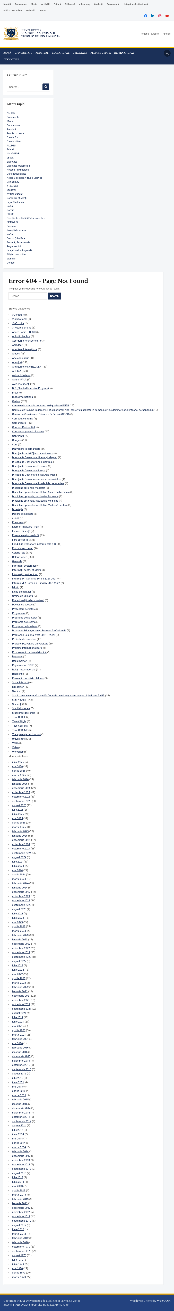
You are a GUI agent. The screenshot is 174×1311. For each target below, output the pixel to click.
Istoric (15, 587)
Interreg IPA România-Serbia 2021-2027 (34, 578)
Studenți (98, 4)
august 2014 (19, 1125)
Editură (57, 4)
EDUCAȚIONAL (60, 53)
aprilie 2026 (18, 770)
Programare (18, 613)
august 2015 (19, 1073)
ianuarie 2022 (20, 991)
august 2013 (19, 1173)
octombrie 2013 (21, 1164)
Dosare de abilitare (22, 513)
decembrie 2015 (21, 1056)
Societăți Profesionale (18, 242)
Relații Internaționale (23, 669)
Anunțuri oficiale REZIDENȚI (28, 366)
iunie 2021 (18, 1021)
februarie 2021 (20, 1039)
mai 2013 (17, 1186)
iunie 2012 (18, 1229)
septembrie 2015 (21, 1069)
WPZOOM (164, 1300)
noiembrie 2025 (21, 792)
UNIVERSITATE (23, 53)
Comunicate (13, 125)
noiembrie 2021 (21, 1000)
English (155, 33)
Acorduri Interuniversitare (26, 340)
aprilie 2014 (18, 1142)
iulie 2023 (17, 913)
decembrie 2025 (21, 788)
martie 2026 (19, 775)
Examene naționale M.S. (25, 535)
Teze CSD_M (19, 721)
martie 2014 (19, 1147)
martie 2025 (19, 827)
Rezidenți (17, 673)
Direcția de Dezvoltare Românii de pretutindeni (38, 483)
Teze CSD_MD (20, 725)
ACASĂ (7, 53)
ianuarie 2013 (20, 1203)
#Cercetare (18, 314)
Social (10, 206)
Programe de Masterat (24, 626)
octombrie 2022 (21, 952)
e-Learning (84, 4)
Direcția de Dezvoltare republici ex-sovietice (36, 479)
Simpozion (18, 686)
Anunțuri (11, 129)
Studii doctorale (21, 708)
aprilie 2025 (18, 822)
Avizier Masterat (21, 375)
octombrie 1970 (21, 1246)
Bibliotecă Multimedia (18, 165)
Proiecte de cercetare (24, 639)
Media (34, 4)
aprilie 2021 (18, 1030)
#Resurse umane (21, 327)
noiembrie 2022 (21, 948)
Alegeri (16, 353)
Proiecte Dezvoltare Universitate (30, 643)
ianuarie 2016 (20, 1052)
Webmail (30, 10)
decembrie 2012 (21, 1207)
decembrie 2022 (21, 943)
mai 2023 (17, 922)
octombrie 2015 (21, 1064)
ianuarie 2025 (20, 835)
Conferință (18, 435)
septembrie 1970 (21, 1251)
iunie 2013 (18, 1181)
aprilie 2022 (18, 978)
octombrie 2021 (21, 1004)
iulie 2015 (17, 1078)
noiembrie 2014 (21, 1112)
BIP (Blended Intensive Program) (30, 388)
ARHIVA (16, 370)
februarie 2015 (20, 1099)
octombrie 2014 (21, 1116)
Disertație (17, 509)
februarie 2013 (20, 1199)
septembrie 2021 (21, 1008)
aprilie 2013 (18, 1190)
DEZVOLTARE (11, 59)
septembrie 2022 (21, 956)
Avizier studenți (15, 194)
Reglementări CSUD (23, 665)
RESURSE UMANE (100, 53)
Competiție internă (22, 418)
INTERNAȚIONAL (124, 53)
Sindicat (16, 691)
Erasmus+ (12, 226)
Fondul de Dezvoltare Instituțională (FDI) (34, 544)
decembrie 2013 (21, 1155)
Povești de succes (16, 230)
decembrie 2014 (21, 1108)
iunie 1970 (18, 1264)
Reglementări (113, 4)
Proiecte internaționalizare (27, 647)
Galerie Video (19, 557)
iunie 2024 (18, 865)
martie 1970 (19, 1277)
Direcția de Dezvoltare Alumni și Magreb (34, 457)
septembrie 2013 (21, 1168)
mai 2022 (17, 974)
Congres (17, 440)
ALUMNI (45, 4)
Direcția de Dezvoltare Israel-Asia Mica (33, 474)
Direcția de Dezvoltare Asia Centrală (32, 461)
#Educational (19, 319)
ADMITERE (42, 53)
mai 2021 (17, 1026)
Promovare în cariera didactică (29, 652)
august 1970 (19, 1255)
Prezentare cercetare (24, 609)
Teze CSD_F (18, 717)
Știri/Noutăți (19, 699)
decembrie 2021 (21, 995)
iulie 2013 (17, 1177)
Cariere (16, 401)
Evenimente (21, 4)
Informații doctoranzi (24, 565)
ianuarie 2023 (20, 939)
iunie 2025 (18, 814)
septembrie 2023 (21, 904)
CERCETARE (80, 53)
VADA (10, 234)
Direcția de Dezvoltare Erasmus (29, 466)
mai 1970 (17, 1268)
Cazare (10, 210)
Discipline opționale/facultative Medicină (35, 500)
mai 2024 (17, 870)
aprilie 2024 (18, 874)
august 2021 (19, 1013)
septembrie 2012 (21, 1220)
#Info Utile (18, 323)
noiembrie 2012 (21, 1212)
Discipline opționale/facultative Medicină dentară (39, 505)
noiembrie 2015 (21, 1060)
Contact (43, 10)
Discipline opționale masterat (28, 487)
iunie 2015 (18, 1082)
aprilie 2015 (18, 1090)
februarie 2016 (20, 1047)
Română (144, 33)
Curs (14, 444)
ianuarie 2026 (20, 783)
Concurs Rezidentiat (23, 427)
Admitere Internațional (24, 349)
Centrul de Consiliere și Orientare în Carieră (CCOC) (40, 414)
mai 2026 (17, 766)
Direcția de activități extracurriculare (32, 453)
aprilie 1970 (18, 1272)
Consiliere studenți (17, 198)
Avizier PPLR (19, 379)
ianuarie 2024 (20, 887)
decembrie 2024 (21, 839)
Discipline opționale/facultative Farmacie (35, 496)
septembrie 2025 (21, 801)
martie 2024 (19, 879)
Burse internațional (22, 396)
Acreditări (17, 345)
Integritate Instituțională (136, 4)
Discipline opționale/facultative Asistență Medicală (40, 492)
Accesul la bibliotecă (18, 169)
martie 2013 (19, 1194)
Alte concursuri (20, 358)
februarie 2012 (20, 1238)
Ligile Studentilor (21, 591)
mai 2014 (17, 1138)
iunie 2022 (18, 969)
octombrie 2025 (21, 796)
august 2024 (19, 857)
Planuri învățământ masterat (28, 600)
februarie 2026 (20, 779)
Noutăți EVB (13, 153)
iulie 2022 (17, 965)
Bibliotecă (70, 4)
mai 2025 (17, 818)
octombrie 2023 (21, 900)
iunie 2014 (18, 1134)
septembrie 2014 (21, 1121)
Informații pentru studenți (26, 570)
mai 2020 (17, 1043)
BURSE (10, 214)
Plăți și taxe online (12, 10)
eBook (10, 157)
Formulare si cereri (22, 548)
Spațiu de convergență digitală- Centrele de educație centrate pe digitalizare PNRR (58, 695)
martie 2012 (19, 1233)
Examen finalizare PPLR (25, 526)
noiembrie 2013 (21, 1160)
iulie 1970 (17, 1259)
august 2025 (19, 805)
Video (15, 747)
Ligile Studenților (15, 202)
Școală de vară (20, 682)
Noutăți (7, 4)
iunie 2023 (18, 917)
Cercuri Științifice (16, 238)
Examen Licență (21, 531)
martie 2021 (19, 1034)
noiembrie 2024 (21, 844)
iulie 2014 (17, 1129)
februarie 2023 (20, 935)
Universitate (18, 738)
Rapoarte (17, 656)
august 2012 (19, 1225)
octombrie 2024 (21, 848)
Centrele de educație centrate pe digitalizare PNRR (40, 405)
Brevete (16, 392)
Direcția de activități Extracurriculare (26, 218)
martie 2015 (19, 1095)
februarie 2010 (20, 1242)
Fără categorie (20, 539)
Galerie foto (13, 137)
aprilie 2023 (18, 926)
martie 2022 (19, 982)
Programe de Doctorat (24, 617)
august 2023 (19, 909)
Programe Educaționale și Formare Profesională (39, 630)
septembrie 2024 (21, 853)
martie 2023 (19, 930)
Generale (17, 561)
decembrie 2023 (21, 891)
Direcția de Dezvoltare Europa (28, 470)
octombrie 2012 (21, 1216)
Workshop (17, 751)
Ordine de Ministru (22, 595)
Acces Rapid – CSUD (24, 332)
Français (166, 33)
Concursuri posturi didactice (28, 431)
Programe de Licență (24, 621)
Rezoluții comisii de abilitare (28, 678)
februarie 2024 (20, 883)
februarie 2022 (20, 987)
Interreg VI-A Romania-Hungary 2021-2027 (36, 583)
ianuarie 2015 (20, 1104)
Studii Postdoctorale (23, 712)
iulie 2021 (17, 1017)
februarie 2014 (20, 1151)
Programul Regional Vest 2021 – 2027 (33, 634)
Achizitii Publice (21, 336)
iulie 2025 (17, 809)
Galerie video (14, 141)
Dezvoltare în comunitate (26, 448)
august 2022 (19, 961)
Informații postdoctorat (25, 574)
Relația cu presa (15, 133)
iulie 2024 (17, 861)
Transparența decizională (26, 734)
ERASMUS (12, 222)
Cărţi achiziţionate (16, 173)
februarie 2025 (20, 831)
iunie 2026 (18, 762)
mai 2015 (17, 1086)
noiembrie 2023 (21, 896)
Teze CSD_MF (20, 730)
